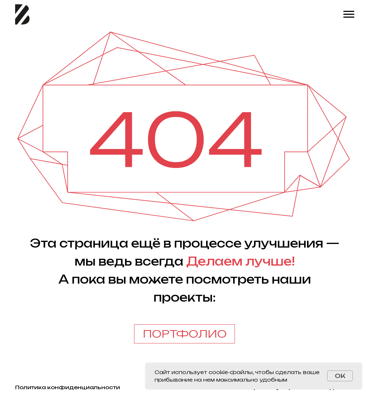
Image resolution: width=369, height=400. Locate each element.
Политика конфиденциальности (67, 387)
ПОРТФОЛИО (185, 334)
